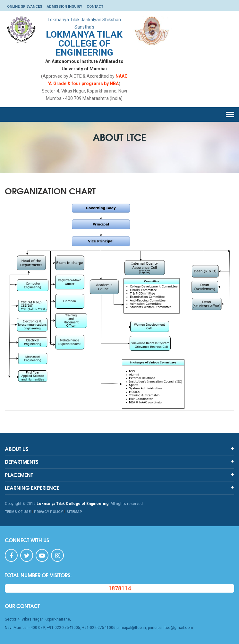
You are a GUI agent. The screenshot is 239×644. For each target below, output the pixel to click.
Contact (95, 6)
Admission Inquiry (64, 6)
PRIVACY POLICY (48, 512)
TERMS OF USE (17, 512)
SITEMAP (74, 512)
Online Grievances (24, 6)
